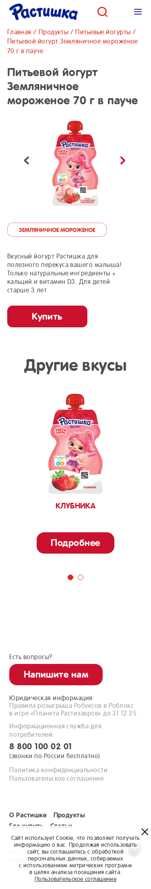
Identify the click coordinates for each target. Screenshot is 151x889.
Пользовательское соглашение (56, 778)
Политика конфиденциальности (58, 770)
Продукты (69, 815)
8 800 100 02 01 (75, 751)
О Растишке (28, 815)
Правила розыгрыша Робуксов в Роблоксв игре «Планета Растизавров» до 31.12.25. (73, 709)
